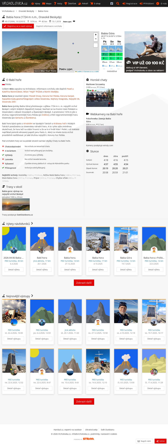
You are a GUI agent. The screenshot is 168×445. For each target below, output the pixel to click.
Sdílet (160, 441)
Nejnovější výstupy (18, 296)
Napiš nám (144, 441)
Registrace (129, 3)
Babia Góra (126, 257)
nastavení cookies (109, 434)
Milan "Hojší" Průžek (49, 71)
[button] (118, 3)
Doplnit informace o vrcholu (49, 26)
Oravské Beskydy (26, 11)
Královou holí (60, 123)
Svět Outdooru (107, 429)
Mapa (46, 3)
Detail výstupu (14, 338)
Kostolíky (30, 175)
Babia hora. (70, 257)
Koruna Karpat (67, 96)
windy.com (108, 145)
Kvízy (58, 3)
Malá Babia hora (17, 178)
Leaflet (78, 71)
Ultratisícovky (91, 429)
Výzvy (35, 3)
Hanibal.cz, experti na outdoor (68, 429)
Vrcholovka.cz (8, 11)
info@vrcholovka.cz (80, 434)
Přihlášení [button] (147, 3)
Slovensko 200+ (9, 101)
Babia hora (43, 11)
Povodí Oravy (35, 96)
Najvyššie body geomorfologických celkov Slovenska (26, 99)
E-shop (95, 3)
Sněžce (45, 115)
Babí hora (42, 257)
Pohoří (83, 3)
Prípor (44, 178)
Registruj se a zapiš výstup (18, 26)
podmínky (95, 434)
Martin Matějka (51, 91)
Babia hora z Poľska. (154, 257)
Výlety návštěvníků (18, 224)
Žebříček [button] (70, 3)
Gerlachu (19, 117)
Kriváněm (28, 123)
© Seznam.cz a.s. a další (91, 71)
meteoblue (112, 71)
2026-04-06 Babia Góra (15, 257)
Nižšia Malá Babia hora (61, 175)
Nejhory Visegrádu (59, 99)
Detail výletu (14, 269)
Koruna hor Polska (50, 96)
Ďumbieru (30, 117)
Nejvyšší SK (74, 99)
